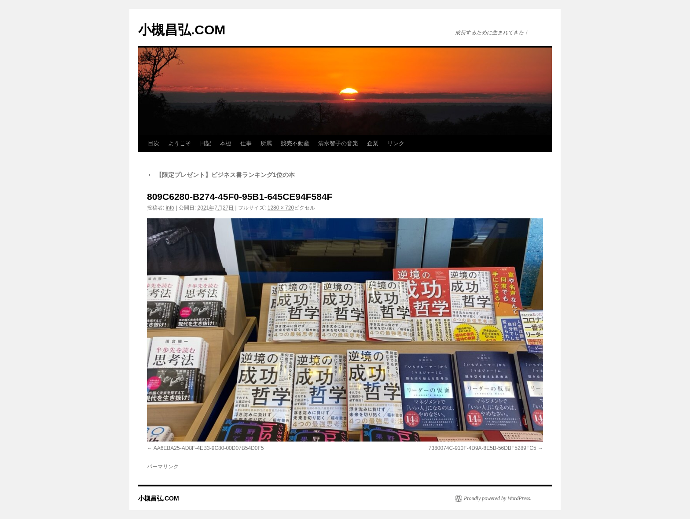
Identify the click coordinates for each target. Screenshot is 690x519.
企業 (372, 143)
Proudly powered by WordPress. (498, 498)
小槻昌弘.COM (181, 29)
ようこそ (179, 143)
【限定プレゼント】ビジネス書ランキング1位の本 (221, 174)
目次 (153, 143)
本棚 (225, 143)
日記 (205, 143)
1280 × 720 (281, 208)
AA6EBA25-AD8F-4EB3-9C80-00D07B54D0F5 (209, 448)
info (170, 208)
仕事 (246, 143)
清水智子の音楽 (338, 143)
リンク (395, 143)
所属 (266, 143)
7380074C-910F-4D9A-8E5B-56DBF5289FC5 (482, 448)
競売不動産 (295, 143)
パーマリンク (163, 467)
